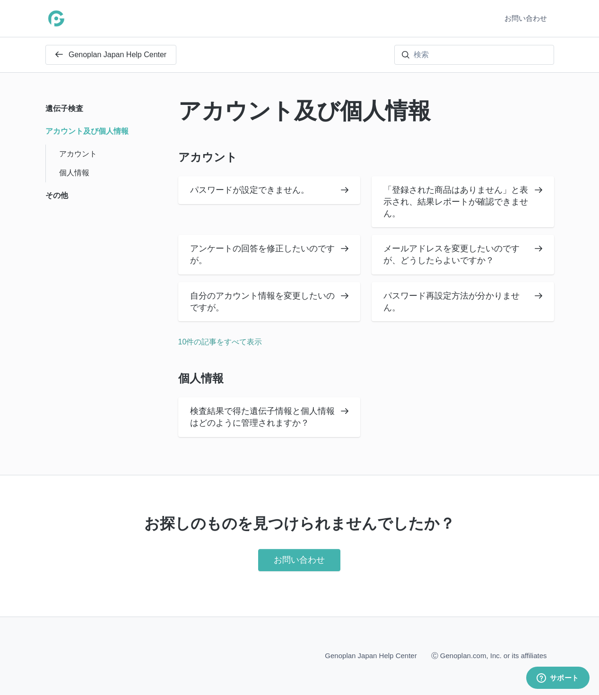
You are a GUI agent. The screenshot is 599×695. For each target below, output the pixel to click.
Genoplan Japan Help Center (111, 55)
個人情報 (201, 378)
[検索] (474, 54)
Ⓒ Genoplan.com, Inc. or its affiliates (489, 655)
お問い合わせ (525, 18)
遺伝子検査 (64, 108)
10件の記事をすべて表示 (220, 342)
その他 (56, 195)
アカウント (207, 157)
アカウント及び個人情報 (87, 131)
